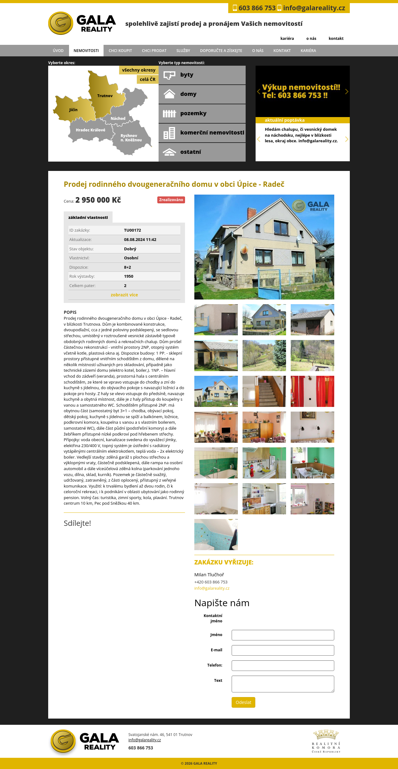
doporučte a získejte (221, 50)
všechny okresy (138, 70)
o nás (311, 38)
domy (180, 94)
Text (218, 680)
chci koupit (120, 50)
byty (178, 75)
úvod (58, 50)
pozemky (184, 113)
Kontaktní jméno (213, 618)
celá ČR (147, 79)
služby (183, 50)
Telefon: (214, 665)
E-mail (216, 650)
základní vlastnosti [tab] (88, 217)
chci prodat (154, 50)
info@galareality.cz (314, 7)
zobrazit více (124, 295)
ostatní (182, 152)
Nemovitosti (86, 50)
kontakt (336, 38)
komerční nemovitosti (203, 133)
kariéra (287, 38)
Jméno (216, 634)
